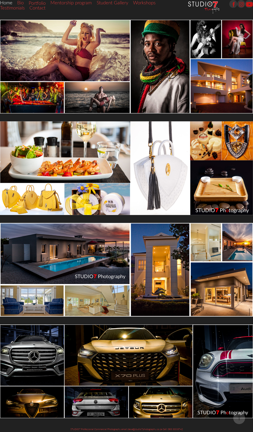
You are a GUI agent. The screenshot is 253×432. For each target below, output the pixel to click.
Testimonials (12, 8)
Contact (37, 8)
